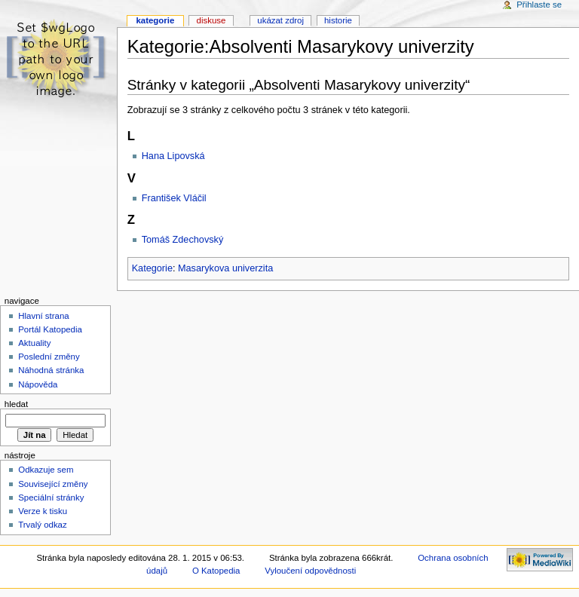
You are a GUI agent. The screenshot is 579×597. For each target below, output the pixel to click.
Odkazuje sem (45, 469)
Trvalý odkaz (42, 524)
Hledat (16, 404)
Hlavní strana (43, 315)
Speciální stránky (51, 497)
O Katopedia (216, 570)
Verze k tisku (42, 511)
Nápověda (37, 384)
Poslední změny (49, 356)
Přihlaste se (539, 4)
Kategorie (152, 268)
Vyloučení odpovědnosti (310, 570)
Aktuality (34, 342)
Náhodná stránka (51, 370)
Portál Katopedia (50, 329)
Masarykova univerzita (225, 268)
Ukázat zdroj (280, 20)
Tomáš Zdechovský (183, 239)
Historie (338, 20)
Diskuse (211, 20)
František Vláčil (174, 198)
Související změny (52, 483)
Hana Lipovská (173, 156)
